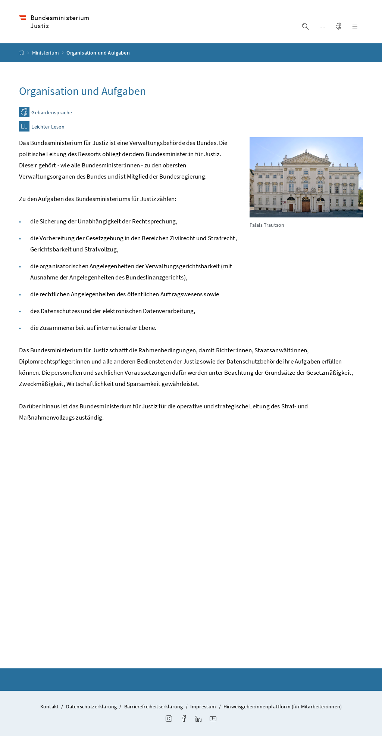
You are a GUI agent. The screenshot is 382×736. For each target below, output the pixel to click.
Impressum (203, 706)
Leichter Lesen (47, 127)
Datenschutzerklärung (91, 706)
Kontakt (49, 706)
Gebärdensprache (51, 112)
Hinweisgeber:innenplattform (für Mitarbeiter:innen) (282, 706)
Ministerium (46, 52)
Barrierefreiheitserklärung (153, 706)
